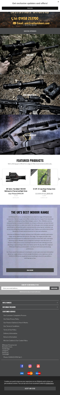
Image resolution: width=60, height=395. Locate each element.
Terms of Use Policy (9, 330)
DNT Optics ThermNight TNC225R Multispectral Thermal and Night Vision (16, 190)
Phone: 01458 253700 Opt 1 (12, 357)
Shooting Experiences (30, 31)
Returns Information (10, 337)
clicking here (50, 383)
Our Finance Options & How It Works (15, 322)
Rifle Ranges (7, 302)
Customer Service (9, 311)
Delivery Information (10, 333)
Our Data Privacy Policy (11, 319)
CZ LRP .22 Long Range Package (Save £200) (44, 190)
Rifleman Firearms (9, 307)
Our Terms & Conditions (11, 326)
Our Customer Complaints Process (14, 315)
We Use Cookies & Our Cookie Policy (15, 340)
